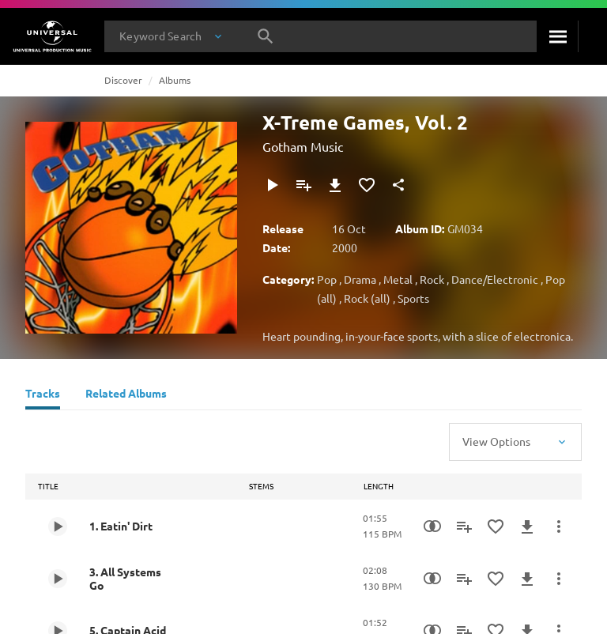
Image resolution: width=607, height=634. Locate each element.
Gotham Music (302, 146)
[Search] (557, 36)
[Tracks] (42, 395)
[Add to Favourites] (366, 184)
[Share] (398, 184)
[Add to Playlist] (303, 184)
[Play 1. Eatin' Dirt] (58, 526)
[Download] (335, 184)
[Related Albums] (126, 395)
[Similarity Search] (432, 526)
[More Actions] (558, 526)
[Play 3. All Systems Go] (58, 579)
